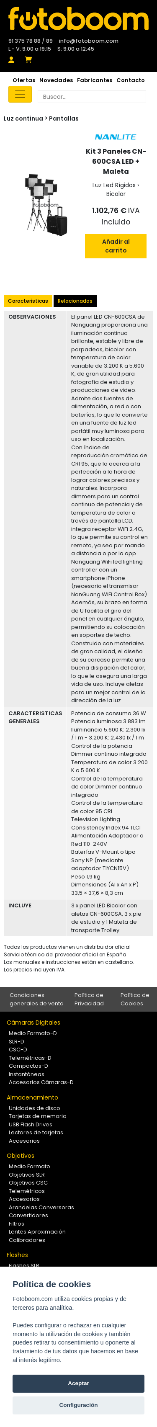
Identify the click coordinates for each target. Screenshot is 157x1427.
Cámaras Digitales (33, 1022)
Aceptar (78, 1383)
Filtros (16, 1224)
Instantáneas (26, 1074)
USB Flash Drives (30, 1124)
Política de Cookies (135, 999)
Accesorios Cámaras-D (41, 1082)
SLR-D (16, 1042)
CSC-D (18, 1050)
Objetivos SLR (27, 1175)
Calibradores (27, 1240)
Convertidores (28, 1215)
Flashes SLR (24, 1266)
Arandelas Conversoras (41, 1207)
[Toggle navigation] (20, 94)
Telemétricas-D (30, 1058)
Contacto (130, 80)
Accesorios (24, 1141)
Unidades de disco (34, 1108)
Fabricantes (94, 80)
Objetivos (20, 1155)
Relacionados (75, 300)
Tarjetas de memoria (38, 1116)
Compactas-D (28, 1066)
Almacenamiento (32, 1097)
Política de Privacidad (89, 999)
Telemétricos (27, 1191)
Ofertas (24, 80)
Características (28, 300)
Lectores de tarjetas (36, 1132)
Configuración (78, 1405)
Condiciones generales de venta (37, 999)
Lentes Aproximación (37, 1232)
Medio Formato (29, 1166)
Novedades (56, 80)
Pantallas (64, 118)
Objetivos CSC (28, 1183)
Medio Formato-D (33, 1033)
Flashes (17, 1255)
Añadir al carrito (116, 246)
